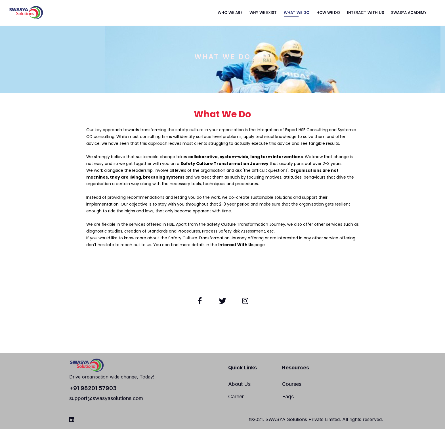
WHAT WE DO (296, 12)
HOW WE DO (328, 12)
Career (236, 396)
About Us (239, 384)
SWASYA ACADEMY (409, 12)
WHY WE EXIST (263, 12)
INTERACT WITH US (365, 12)
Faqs (288, 396)
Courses (291, 384)
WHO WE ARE (230, 12)
